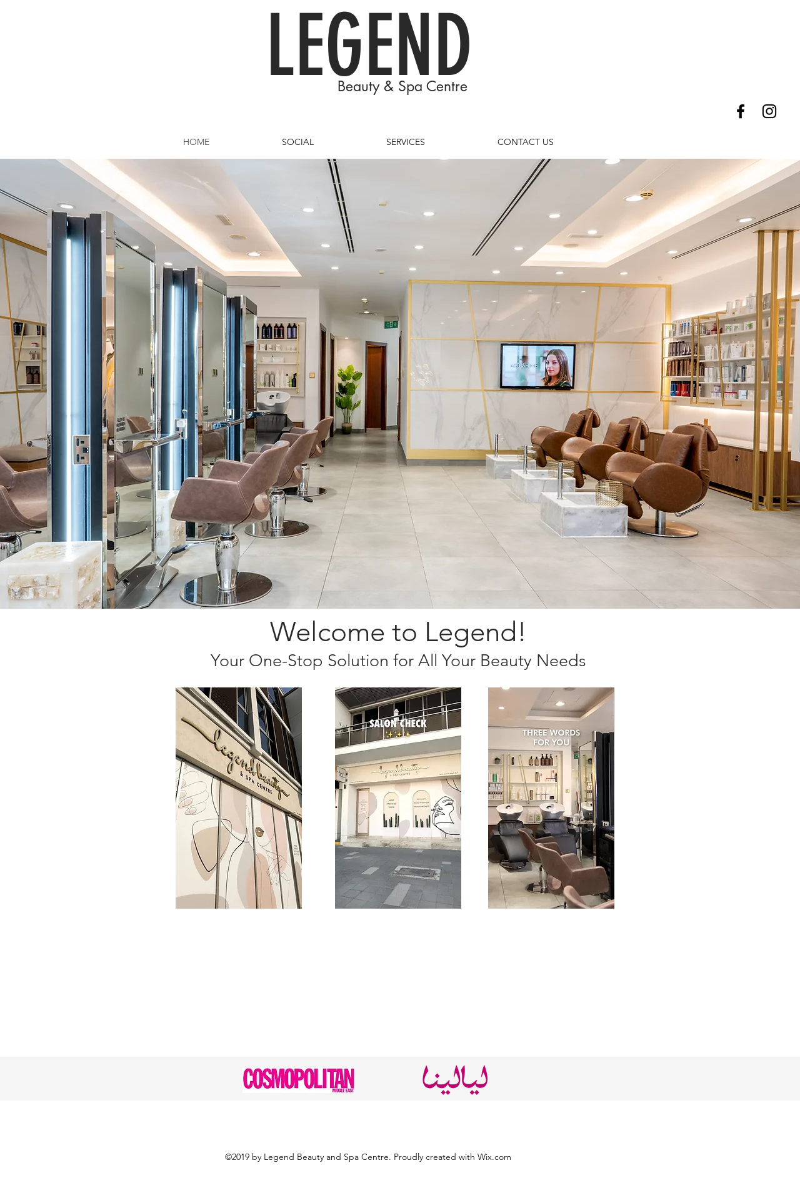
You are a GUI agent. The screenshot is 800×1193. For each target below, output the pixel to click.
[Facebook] (740, 111)
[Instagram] (769, 111)
